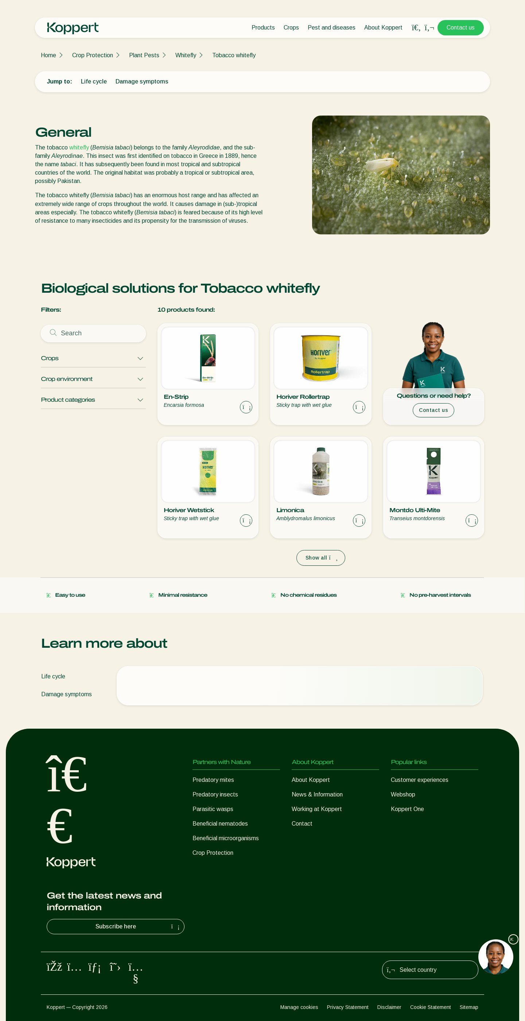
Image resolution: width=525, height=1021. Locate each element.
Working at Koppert (317, 809)
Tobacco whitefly (234, 55)
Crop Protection (92, 55)
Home (48, 55)
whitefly (79, 147)
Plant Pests (144, 55)
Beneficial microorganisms (225, 838)
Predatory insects (215, 794)
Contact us (461, 27)
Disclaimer (389, 1007)
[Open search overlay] (416, 27)
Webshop (403, 794)
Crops (291, 27)
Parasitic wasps (212, 809)
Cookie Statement (430, 1007)
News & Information (317, 794)
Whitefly (185, 55)
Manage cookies (299, 1007)
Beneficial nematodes (220, 824)
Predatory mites (213, 780)
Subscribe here (139, 926)
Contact (302, 824)
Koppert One (407, 809)
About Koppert (383, 27)
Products (263, 27)
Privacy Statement (348, 1007)
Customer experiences (419, 780)
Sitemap (469, 1007)
